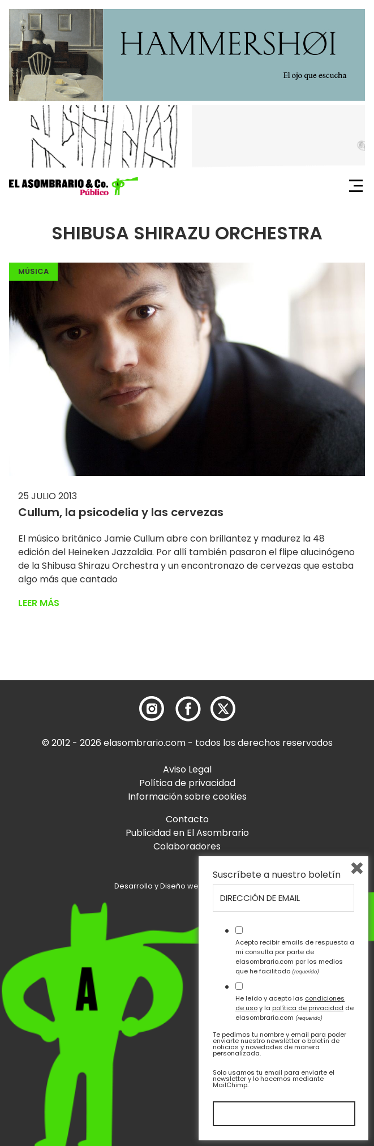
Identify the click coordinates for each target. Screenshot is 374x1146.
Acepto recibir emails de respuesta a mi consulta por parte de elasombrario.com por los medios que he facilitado (294, 956)
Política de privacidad (187, 782)
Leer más (38, 603)
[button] (73, 186)
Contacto (187, 819)
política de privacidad (307, 1007)
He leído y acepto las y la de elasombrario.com (294, 1008)
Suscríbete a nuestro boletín (277, 874)
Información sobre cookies (187, 796)
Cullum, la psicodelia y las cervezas (120, 512)
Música (33, 271)
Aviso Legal (187, 769)
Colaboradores (187, 846)
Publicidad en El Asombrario (187, 832)
